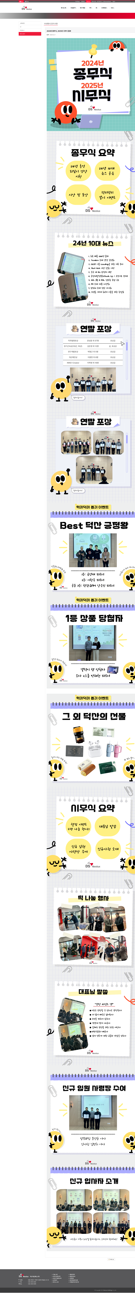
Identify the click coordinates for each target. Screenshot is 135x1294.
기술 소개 (55, 1274)
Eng (26, 1)
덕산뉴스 (22, 30)
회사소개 (64, 8)
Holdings (77, 1)
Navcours (94, 1)
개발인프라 (72, 1274)
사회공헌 (22, 23)
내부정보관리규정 (74, 1280)
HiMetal (83, 1)
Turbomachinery (107, 1)
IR (97, 8)
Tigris (114, 1)
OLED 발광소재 (56, 1276)
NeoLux (88, 1)
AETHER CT (99, 1)
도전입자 (55, 1280)
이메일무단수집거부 (74, 1282)
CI (20, 27)
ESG (113, 8)
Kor (21, 1)
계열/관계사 (72, 1276)
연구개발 (83, 8)
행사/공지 (22, 34)
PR (91, 8)
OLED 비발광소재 (57, 1278)
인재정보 (105, 8)
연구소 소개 (55, 1282)
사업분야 (74, 8)
